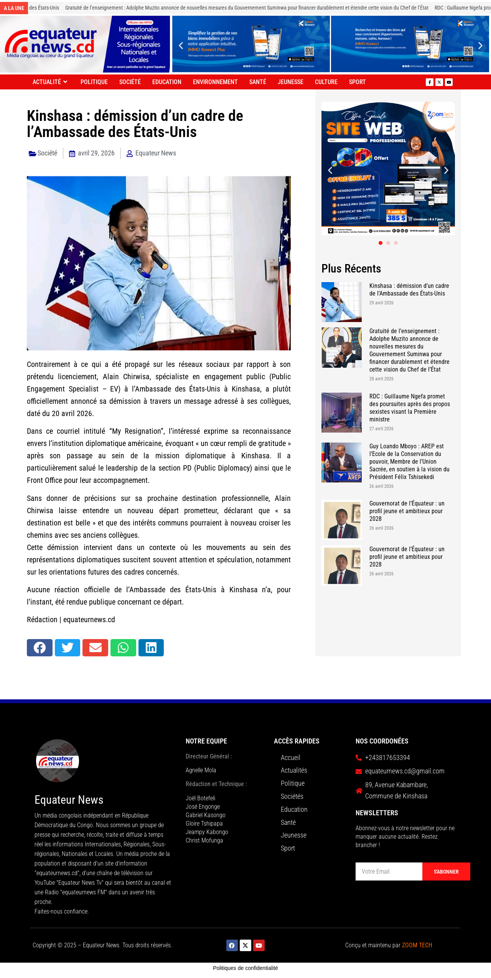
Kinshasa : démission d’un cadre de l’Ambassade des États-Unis (409, 289)
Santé (257, 82)
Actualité (51, 82)
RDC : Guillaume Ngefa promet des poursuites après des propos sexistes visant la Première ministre (409, 408)
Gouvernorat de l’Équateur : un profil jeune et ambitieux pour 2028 (407, 511)
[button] (181, 45)
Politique (94, 82)
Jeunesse (290, 82)
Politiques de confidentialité (245, 968)
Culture (326, 82)
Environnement (215, 82)
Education (166, 82)
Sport (357, 82)
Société (130, 82)
